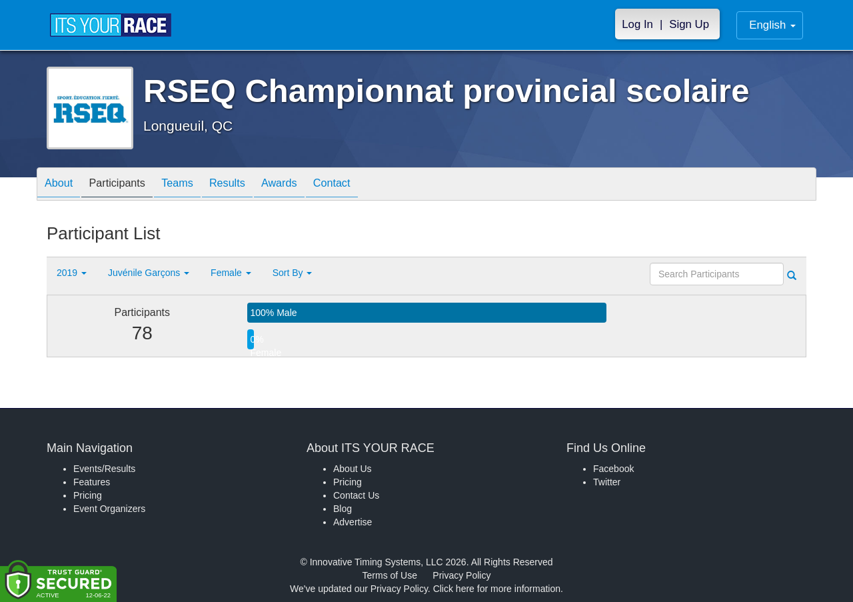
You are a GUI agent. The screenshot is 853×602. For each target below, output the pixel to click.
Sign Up (689, 24)
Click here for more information (496, 588)
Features (91, 482)
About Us (352, 468)
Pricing (87, 495)
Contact (368, 185)
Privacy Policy (461, 575)
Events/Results (104, 468)
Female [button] (231, 272)
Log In (637, 24)
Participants (127, 185)
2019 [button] (72, 272)
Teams (194, 185)
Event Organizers (109, 508)
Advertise (352, 522)
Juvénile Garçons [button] (148, 272)
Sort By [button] (293, 272)
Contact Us (356, 495)
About (62, 185)
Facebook (613, 468)
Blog (342, 508)
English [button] (772, 25)
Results (250, 185)
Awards (309, 185)
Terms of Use (390, 575)
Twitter (606, 482)
